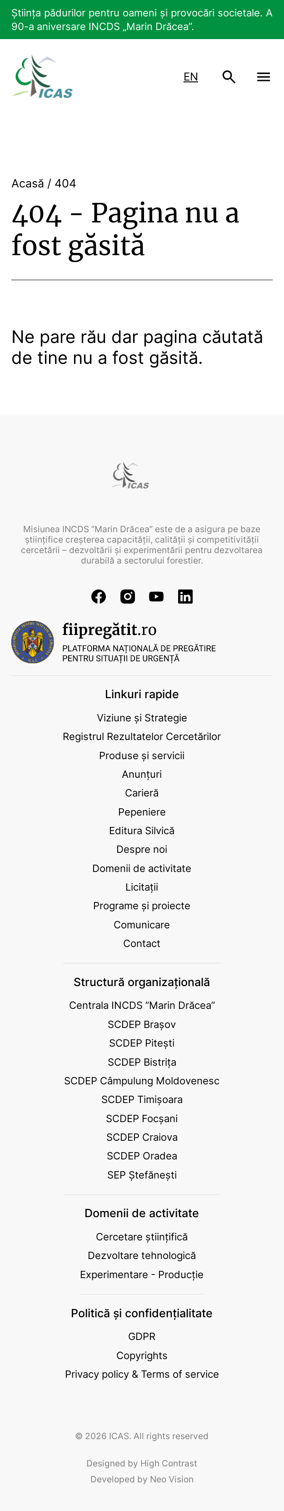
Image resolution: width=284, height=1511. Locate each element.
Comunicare (142, 924)
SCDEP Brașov (142, 1024)
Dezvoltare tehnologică (142, 1255)
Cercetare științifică (142, 1236)
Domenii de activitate (141, 868)
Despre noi (141, 849)
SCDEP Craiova (142, 1137)
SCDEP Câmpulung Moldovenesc (141, 1080)
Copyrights (142, 1355)
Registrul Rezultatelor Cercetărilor (142, 736)
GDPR (141, 1336)
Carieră (142, 792)
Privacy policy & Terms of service (142, 1374)
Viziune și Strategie (142, 717)
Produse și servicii (141, 755)
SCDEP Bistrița (142, 1062)
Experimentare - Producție (142, 1274)
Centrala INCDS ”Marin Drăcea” (142, 1005)
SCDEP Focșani (142, 1118)
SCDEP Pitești (141, 1043)
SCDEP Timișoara (142, 1099)
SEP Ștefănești (142, 1175)
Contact (141, 943)
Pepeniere (142, 812)
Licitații (141, 887)
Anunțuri (142, 774)
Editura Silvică (141, 830)
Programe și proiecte (141, 905)
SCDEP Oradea (142, 1155)
